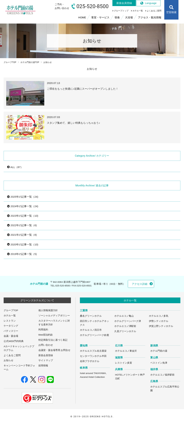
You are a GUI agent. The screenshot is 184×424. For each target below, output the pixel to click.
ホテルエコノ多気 (158, 316)
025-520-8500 (62, 285)
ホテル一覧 (10, 315)
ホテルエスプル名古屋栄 (93, 351)
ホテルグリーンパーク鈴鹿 (94, 335)
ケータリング (11, 325)
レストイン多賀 (123, 363)
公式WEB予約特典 (14, 341)
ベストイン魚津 (158, 363)
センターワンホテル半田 (93, 356)
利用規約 (43, 329)
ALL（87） (15, 167)
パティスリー (11, 331)
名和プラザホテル (89, 361)
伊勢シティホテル (158, 321)
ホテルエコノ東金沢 (126, 351)
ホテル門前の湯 (158, 351)
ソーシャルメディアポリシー (54, 315)
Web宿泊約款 (45, 334)
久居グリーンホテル (125, 331)
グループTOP (10, 62)
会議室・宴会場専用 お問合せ (54, 350)
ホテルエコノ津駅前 (125, 326)
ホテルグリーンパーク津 (127, 321)
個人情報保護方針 (48, 310)
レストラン (10, 320)
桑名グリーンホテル (91, 316)
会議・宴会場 (11, 336)
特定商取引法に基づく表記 (52, 340)
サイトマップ (45, 360)
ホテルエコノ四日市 (91, 330)
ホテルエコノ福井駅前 (162, 374)
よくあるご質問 (12, 355)
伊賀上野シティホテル (161, 326)
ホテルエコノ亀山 (124, 316)
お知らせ (8, 360)
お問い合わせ (45, 345)
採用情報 (43, 365)
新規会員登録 (45, 355)
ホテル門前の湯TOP (29, 62)
